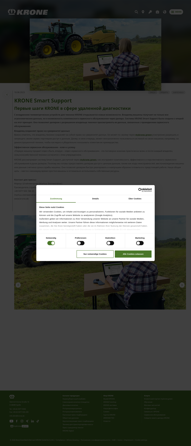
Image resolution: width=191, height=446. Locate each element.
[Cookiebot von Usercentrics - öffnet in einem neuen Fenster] (140, 190)
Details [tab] (95, 198)
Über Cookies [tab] (135, 198)
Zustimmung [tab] (56, 198)
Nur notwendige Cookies (95, 254)
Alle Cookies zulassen (133, 254)
